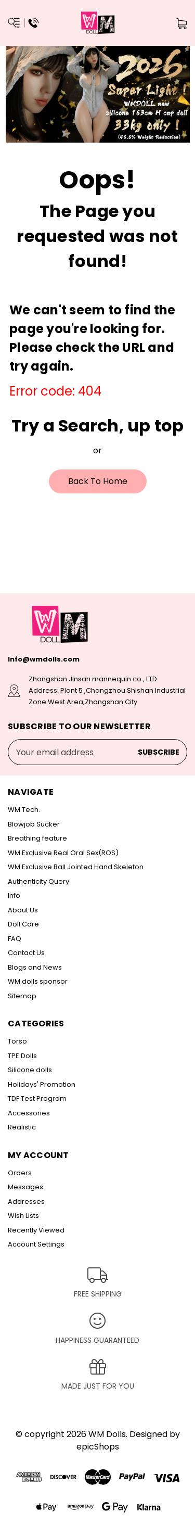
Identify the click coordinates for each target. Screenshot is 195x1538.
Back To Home (97, 481)
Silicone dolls (30, 1070)
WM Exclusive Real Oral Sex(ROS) (63, 853)
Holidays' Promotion (41, 1084)
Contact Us (26, 953)
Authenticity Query (38, 881)
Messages (25, 1187)
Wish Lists (23, 1216)
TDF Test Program (37, 1098)
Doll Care (23, 924)
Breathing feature (37, 838)
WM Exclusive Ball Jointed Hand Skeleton (76, 867)
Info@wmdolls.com (44, 659)
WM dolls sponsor (38, 981)
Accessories (29, 1113)
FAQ (14, 939)
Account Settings (36, 1244)
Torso (17, 1041)
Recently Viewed (36, 1230)
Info (14, 895)
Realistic (22, 1127)
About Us (23, 910)
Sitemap (22, 996)
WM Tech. (24, 810)
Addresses (26, 1201)
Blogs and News (35, 967)
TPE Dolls (22, 1056)
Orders (20, 1173)
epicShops (97, 1447)
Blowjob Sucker (34, 824)
